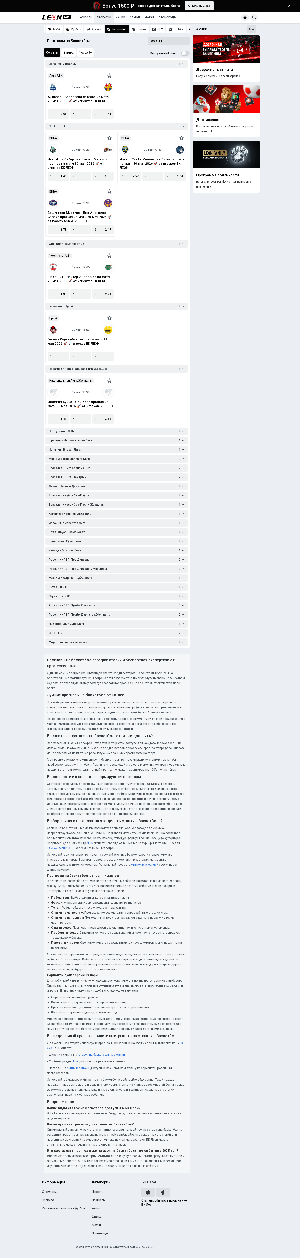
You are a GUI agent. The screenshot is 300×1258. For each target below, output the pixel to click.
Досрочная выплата (214, 70)
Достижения (207, 120)
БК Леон (148, 1182)
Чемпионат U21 (60, 255)
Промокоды (167, 17)
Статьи (135, 17)
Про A (53, 318)
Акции (120, 17)
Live (76, 1061)
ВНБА (53, 138)
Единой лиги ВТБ (59, 848)
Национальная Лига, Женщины (70, 380)
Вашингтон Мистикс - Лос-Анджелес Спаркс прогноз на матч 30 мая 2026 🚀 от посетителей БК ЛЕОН (80, 217)
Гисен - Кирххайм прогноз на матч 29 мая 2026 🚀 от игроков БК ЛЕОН (77, 341)
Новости (86, 17)
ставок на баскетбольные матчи (101, 1054)
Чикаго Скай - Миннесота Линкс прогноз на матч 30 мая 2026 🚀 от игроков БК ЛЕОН (152, 164)
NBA (90, 843)
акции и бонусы (77, 1068)
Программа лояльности (217, 175)
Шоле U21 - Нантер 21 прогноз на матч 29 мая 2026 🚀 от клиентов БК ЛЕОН (79, 279)
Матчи (149, 17)
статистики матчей (145, 864)
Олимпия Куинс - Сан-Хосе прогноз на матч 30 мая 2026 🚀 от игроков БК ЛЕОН (80, 404)
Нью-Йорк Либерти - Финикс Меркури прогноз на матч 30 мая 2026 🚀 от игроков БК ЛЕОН (77, 164)
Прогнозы (104, 17)
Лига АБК (55, 75)
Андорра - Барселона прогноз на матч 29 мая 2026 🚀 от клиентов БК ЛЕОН (78, 99)
